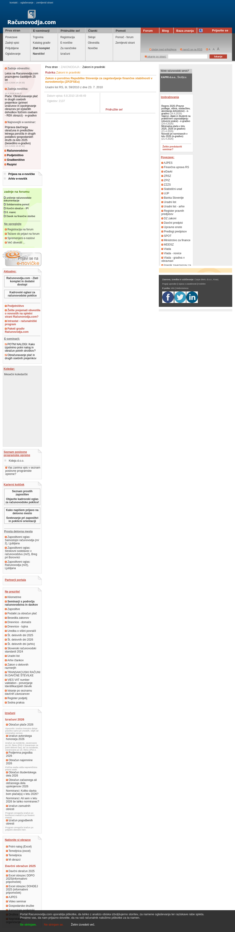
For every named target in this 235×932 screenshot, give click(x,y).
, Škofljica (173, 77)
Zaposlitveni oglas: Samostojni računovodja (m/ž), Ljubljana (22, 540)
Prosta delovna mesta (18, 531)
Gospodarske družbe (20, 905)
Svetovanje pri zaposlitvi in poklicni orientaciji (22, 519)
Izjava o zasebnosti (187, 284)
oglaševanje (27, 2)
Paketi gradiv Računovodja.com (16, 330)
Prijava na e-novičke (21, 174)
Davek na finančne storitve (20, 216)
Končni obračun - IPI (17, 208)
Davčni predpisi (172, 222)
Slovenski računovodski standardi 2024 (20, 650)
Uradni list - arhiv (173, 206)
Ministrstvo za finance (175, 240)
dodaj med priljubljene (162, 49)
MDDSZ (167, 244)
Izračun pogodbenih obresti (19, 822)
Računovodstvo (16, 150)
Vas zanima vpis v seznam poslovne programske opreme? (22, 471)
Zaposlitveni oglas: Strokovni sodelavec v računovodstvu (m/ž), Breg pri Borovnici (21, 552)
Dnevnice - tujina (16, 626)
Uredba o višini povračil (20, 631)
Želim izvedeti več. (83, 924)
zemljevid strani (44, 2)
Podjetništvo (13, 155)
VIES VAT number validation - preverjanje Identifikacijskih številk (19, 683)
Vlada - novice (171, 253)
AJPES (11, 897)
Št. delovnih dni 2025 (19, 635)
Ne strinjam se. (54, 924)
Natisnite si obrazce (18, 840)
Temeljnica (14, 855)
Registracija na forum (19, 229)
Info (172, 288)
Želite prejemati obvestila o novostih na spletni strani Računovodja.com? (22, 313)
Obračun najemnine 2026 (19, 762)
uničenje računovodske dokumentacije (17, 199)
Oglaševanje (13, 53)
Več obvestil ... (15, 242)
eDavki (166, 171)
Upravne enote (171, 227)
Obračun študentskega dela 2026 (21, 774)
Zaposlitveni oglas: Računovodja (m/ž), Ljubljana (17, 565)
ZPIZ (165, 180)
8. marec (11, 212)
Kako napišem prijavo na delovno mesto (22, 511)
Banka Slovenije (172, 197)
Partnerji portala (15, 580)
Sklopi (91, 37)
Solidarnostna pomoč (17, 204)
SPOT (166, 235)
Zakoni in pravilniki (93, 67)
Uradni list (12, 656)
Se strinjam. (28, 924)
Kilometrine (13, 597)
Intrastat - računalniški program (21, 322)
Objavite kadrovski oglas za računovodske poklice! (22, 500)
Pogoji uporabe (169, 284)
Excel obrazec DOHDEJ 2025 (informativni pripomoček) (22, 889)
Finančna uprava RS (175, 167)
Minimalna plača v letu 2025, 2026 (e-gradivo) (173, 127)
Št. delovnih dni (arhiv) (20, 644)
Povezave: (167, 157)
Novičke (93, 48)
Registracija (67, 37)
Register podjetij (16, 698)
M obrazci (13, 859)
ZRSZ (166, 176)
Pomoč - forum (124, 37)
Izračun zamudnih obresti (18, 807)
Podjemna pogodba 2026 (19, 754)
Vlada (166, 249)
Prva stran (12, 30)
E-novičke (66, 42)
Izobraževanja (170, 97)
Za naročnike (68, 48)
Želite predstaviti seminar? (172, 148)
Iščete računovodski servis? (175, 71)
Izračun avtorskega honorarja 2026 (19, 737)
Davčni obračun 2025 (20, 871)
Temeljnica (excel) (18, 851)
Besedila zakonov (17, 617)
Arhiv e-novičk (17, 178)
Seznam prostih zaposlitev (22, 493)
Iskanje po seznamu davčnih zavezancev (18, 692)
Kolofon (202, 284)
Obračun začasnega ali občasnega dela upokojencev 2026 (21, 783)
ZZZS (166, 184)
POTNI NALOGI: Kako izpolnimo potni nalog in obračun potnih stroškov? (20, 347)
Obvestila (93, 42)
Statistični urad (171, 189)
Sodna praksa (14, 702)
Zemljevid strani (125, 42)
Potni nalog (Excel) (19, 846)
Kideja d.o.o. (14, 460)
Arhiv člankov (14, 660)
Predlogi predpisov (174, 231)
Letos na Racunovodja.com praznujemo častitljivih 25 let (21, 77)
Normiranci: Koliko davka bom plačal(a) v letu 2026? (22, 792)
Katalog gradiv (41, 42)
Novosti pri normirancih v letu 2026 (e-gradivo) (174, 135)
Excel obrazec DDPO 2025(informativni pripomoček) (20, 879)
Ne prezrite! (12, 591)
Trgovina (38, 37)
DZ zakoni (168, 218)
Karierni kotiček (14, 484)
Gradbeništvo (14, 159)
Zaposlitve (12, 609)
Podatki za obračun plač (21, 613)
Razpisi (10, 164)
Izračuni (65, 53)
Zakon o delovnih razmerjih (16, 666)
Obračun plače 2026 (19, 724)
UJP (165, 193)
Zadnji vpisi (12, 42)
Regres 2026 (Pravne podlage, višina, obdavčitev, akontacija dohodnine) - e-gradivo (175, 110)
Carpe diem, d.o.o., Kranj (206, 279)
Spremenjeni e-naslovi (20, 238)
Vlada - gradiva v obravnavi (173, 259)
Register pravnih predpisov (172, 212)
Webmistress (182, 288)
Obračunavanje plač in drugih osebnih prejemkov (20, 356)
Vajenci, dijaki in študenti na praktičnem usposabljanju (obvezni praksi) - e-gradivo (175, 118)
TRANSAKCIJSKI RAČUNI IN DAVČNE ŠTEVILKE (22, 674)
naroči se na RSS (191, 49)
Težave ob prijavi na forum (22, 233)
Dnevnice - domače (18, 622)
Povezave (11, 37)
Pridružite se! (114, 109)
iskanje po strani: (155, 56)
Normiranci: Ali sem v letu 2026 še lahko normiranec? (22, 800)
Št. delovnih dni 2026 (19, 639)
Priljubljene (12, 48)
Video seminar (16, 901)
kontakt (13, 2)
